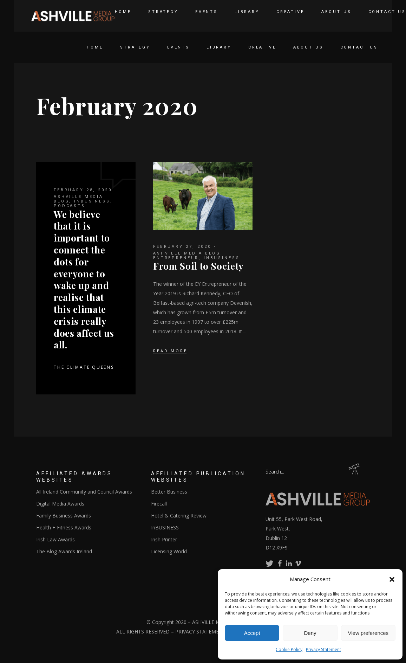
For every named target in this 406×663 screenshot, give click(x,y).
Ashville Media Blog (187, 253)
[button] (391, 579)
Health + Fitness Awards (63, 527)
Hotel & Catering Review (179, 515)
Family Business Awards (63, 515)
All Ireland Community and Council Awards (84, 491)
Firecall (159, 503)
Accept (252, 633)
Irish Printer (164, 539)
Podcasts (69, 206)
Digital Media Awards (60, 503)
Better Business (169, 491)
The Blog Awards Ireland (64, 551)
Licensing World (169, 551)
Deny (310, 633)
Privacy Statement (323, 649)
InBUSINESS (92, 201)
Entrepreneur (176, 258)
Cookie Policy (289, 649)
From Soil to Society (198, 266)
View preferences (368, 633)
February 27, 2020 (182, 246)
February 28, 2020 (83, 190)
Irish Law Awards (55, 539)
